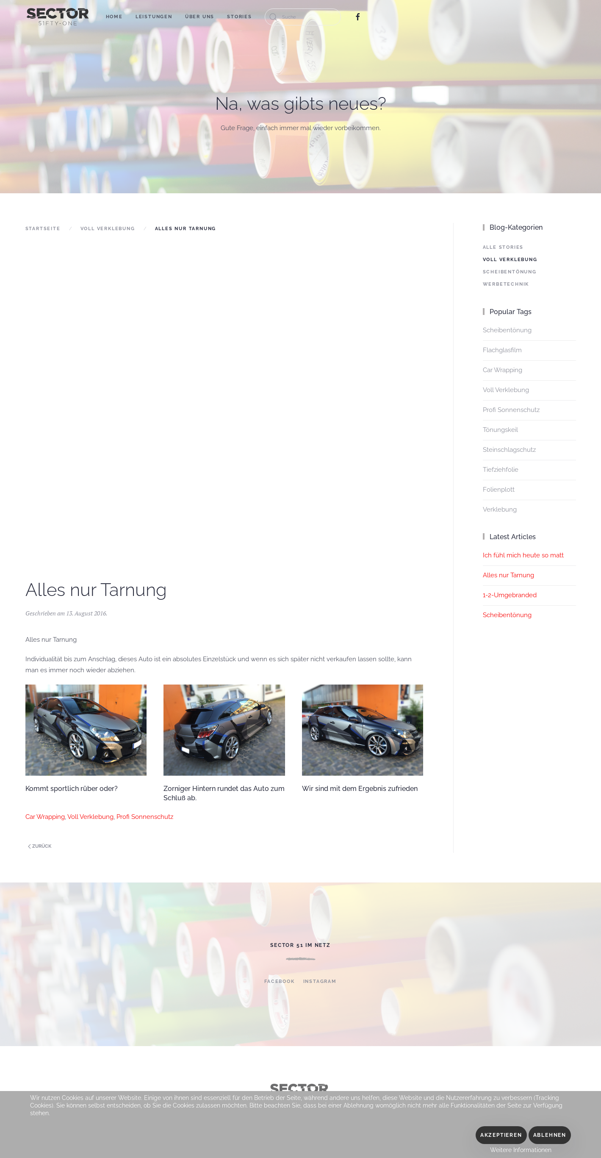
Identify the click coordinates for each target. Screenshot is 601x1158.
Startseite (43, 228)
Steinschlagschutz (509, 450)
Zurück (39, 846)
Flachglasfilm (502, 350)
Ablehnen (549, 1135)
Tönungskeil (500, 430)
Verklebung (500, 509)
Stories (239, 16)
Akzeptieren (501, 1135)
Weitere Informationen (520, 1150)
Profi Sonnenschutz (144, 817)
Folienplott (499, 489)
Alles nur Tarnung (508, 575)
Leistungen (154, 16)
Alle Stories (503, 247)
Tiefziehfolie (500, 469)
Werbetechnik (506, 284)
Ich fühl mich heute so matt (523, 555)
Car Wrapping (45, 817)
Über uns (199, 16)
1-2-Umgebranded (510, 595)
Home (114, 16)
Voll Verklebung (107, 228)
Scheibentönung (510, 272)
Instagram (320, 981)
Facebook (279, 981)
